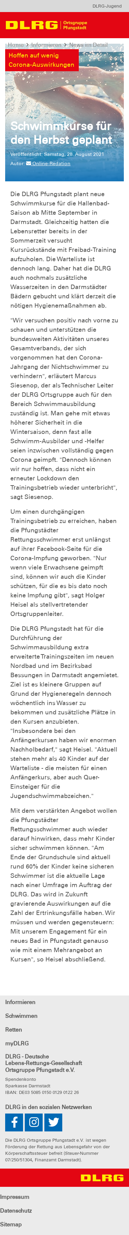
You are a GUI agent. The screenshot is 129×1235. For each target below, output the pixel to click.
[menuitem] (107, 6)
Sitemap (11, 1224)
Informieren (20, 1002)
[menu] (107, 6)
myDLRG (17, 1043)
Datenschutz (16, 1210)
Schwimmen (21, 1016)
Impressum (14, 1197)
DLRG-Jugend (107, 6)
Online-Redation (48, 163)
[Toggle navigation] (105, 25)
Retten (13, 1029)
